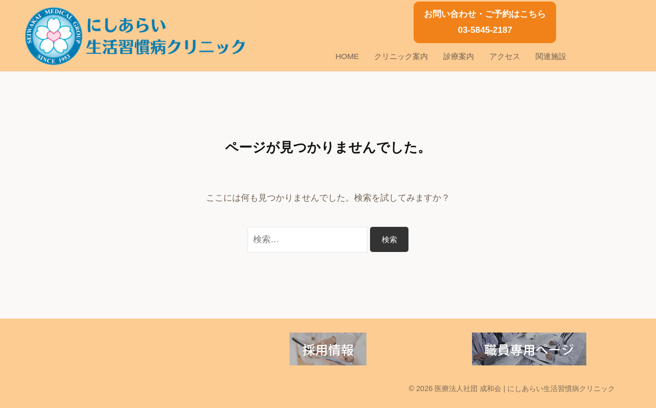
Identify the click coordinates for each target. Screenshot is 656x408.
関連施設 (551, 56)
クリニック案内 (401, 56)
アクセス (504, 56)
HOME (347, 56)
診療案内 (458, 56)
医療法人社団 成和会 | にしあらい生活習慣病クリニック (525, 388)
